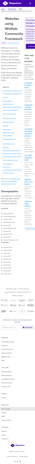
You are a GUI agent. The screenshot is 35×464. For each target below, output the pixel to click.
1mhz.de (5, 97)
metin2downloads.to (9, 122)
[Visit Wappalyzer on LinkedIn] (20, 461)
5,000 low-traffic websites (28, 203)
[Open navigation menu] (30, 3)
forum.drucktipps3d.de (9, 114)
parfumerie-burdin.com (9, 139)
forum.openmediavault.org (10, 110)
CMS (20, 9)
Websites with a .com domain (28, 182)
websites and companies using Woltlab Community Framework (10, 181)
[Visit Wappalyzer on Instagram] (15, 461)
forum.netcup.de (7, 101)
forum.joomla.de (7, 135)
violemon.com (7, 167)
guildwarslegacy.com (9, 143)
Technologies (12, 9)
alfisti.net (5, 125)
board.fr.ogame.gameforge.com (12, 107)
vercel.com (6, 147)
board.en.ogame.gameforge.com (12, 93)
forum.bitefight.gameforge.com (12, 156)
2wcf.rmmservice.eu (8, 173)
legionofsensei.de (8, 164)
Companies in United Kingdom (28, 107)
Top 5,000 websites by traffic (28, 157)
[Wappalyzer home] (12, 3)
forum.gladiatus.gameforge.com (12, 90)
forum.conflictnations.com (10, 160)
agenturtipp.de (7, 129)
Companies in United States (28, 85)
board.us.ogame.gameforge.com (12, 170)
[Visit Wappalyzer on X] (17, 461)
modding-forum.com (9, 132)
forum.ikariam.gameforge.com (11, 150)
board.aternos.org (8, 104)
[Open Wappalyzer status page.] (17, 451)
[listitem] (17, 342)
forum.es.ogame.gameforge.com (12, 153)
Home (3, 9)
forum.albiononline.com (9, 118)
